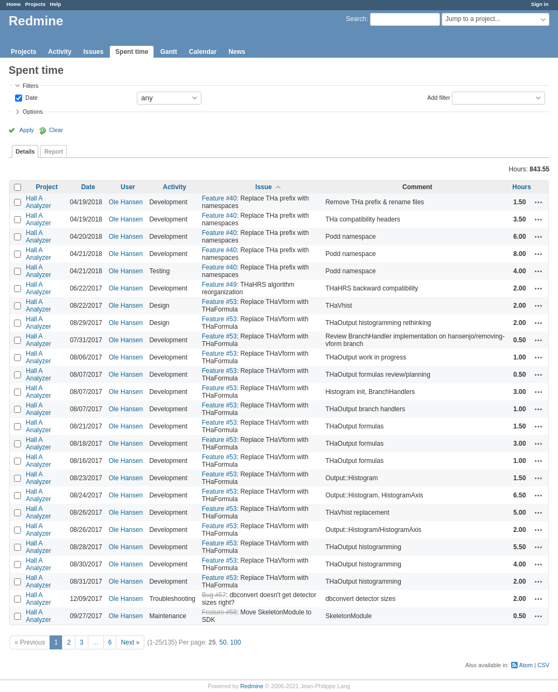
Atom (526, 665)
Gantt (168, 52)
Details (25, 151)
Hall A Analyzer (38, 202)
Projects (35, 4)
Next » (130, 642)
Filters (30, 85)
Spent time (131, 52)
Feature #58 (219, 612)
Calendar (203, 52)
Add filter (438, 97)
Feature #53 (219, 302)
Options (33, 111)
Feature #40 (219, 198)
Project (47, 187)
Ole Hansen (126, 202)
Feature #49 (219, 284)
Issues (93, 52)
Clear (56, 130)
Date (31, 97)
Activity (59, 52)
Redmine (251, 686)
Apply (26, 130)
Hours (521, 187)
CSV (543, 665)
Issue (263, 187)
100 (235, 642)
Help (55, 4)
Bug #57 (214, 595)
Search (356, 19)
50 (222, 642)
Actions (538, 202)
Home (13, 4)
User (128, 187)
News (236, 52)
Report (53, 151)
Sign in (539, 4)
